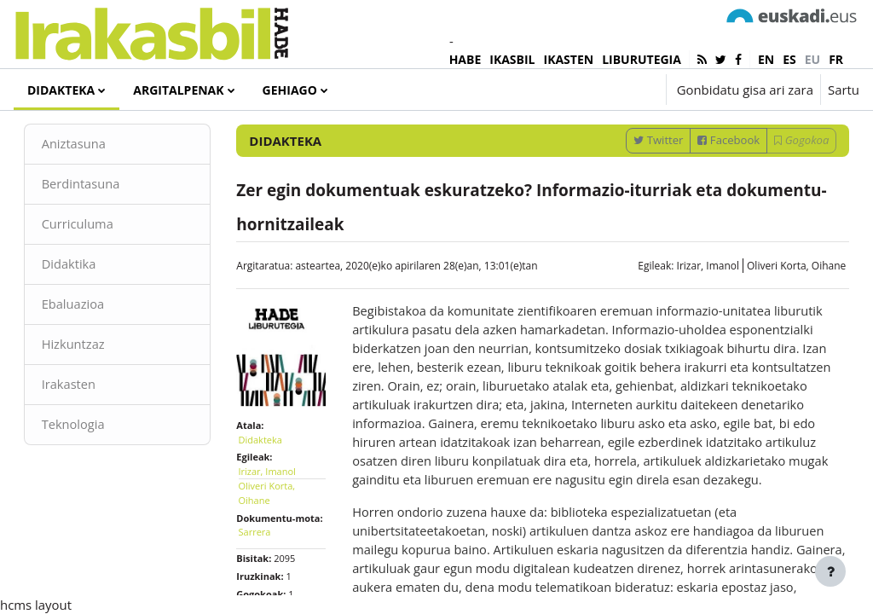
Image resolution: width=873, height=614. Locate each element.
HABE (465, 59)
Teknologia (98, 468)
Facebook (705, 180)
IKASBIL (512, 59)
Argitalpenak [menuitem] (178, 90)
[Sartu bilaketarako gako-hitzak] (677, 136)
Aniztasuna (98, 185)
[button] (600, 89)
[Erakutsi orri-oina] (830, 571)
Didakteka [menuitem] (61, 90)
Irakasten (93, 428)
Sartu (843, 89)
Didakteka (272, 486)
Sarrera (267, 593)
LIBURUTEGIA (641, 59)
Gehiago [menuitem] (290, 90)
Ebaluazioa (98, 347)
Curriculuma (102, 266)
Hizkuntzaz (98, 387)
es (789, 59)
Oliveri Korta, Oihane (772, 306)
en (766, 59)
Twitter (634, 180)
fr (836, 59)
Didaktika (93, 306)
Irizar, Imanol (683, 306)
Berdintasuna (105, 226)
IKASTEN (569, 59)
